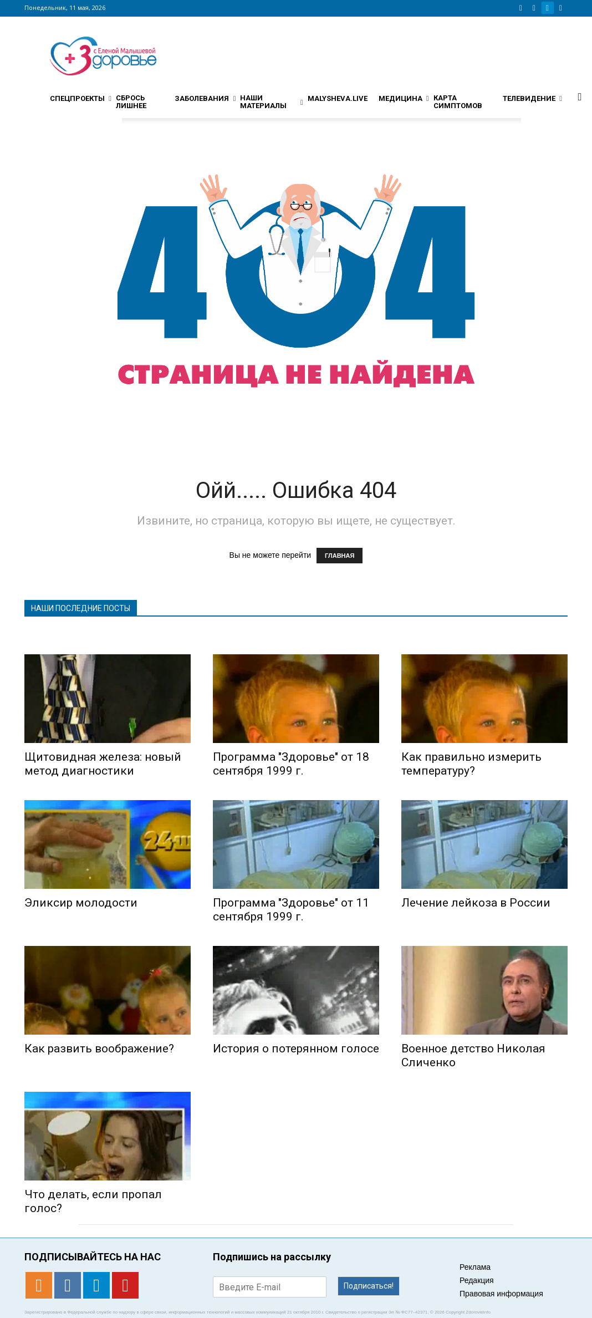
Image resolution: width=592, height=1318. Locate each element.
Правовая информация (501, 1293)
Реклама (475, 1267)
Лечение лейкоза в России (475, 902)
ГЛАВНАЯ (339, 555)
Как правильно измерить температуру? (471, 763)
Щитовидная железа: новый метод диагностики (102, 763)
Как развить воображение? (99, 1048)
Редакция (477, 1280)
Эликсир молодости (80, 902)
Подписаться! (369, 1285)
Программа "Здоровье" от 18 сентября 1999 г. (291, 763)
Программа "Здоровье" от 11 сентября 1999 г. (291, 909)
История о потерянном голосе (296, 1048)
